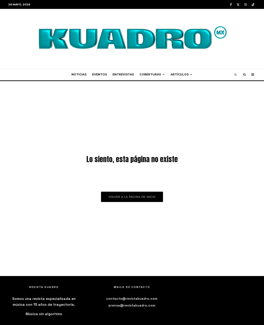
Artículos (180, 74)
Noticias (78, 74)
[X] (238, 4)
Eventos (99, 74)
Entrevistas (123, 74)
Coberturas (150, 74)
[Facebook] (231, 4)
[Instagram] (245, 4)
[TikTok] (253, 4)
